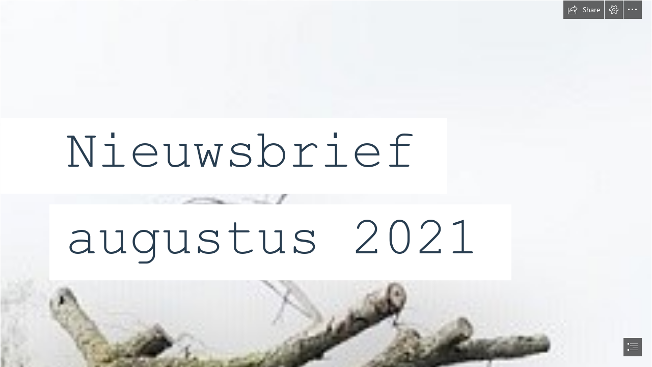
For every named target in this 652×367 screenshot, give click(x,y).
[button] (583, 10)
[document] (326, 183)
